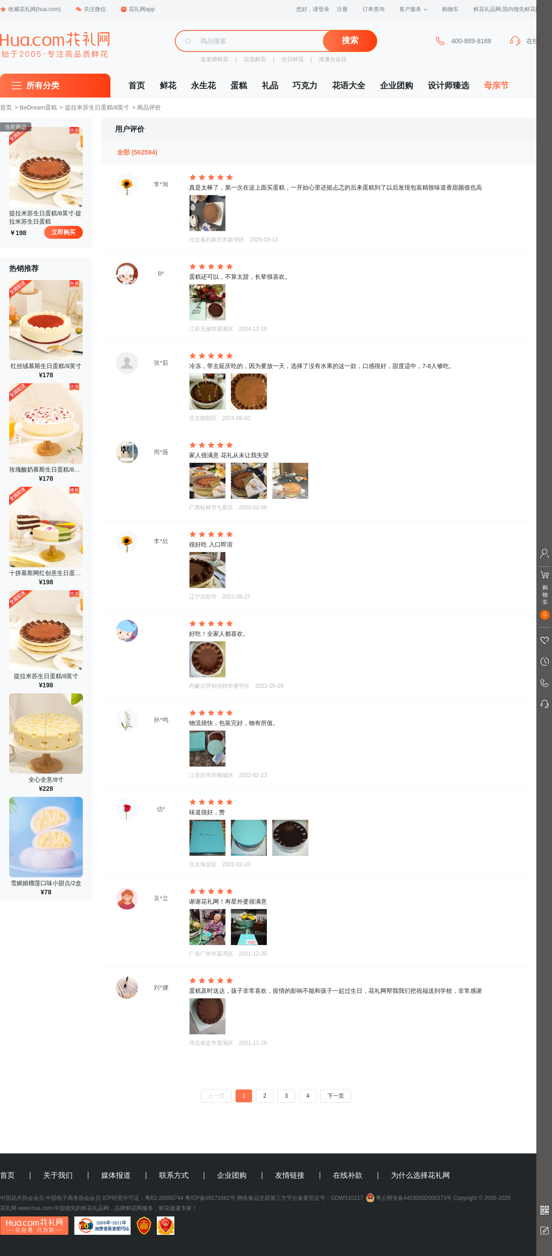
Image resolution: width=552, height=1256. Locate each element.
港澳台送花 (332, 59)
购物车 (450, 9)
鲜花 (168, 85)
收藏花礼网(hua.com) (30, 9)
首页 (136, 85)
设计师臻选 (448, 85)
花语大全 (348, 85)
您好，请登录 (312, 9)
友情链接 (290, 1175)
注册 (342, 9)
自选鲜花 (255, 59)
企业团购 (396, 85)
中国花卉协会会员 (22, 1198)
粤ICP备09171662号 (210, 1198)
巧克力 (305, 85)
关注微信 (90, 9)
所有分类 (42, 85)
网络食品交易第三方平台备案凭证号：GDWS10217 (300, 1198)
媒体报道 (116, 1175)
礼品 (270, 85)
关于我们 (58, 1175)
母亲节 (496, 85)
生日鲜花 (293, 59)
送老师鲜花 (214, 59)
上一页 (216, 1096)
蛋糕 (238, 85)
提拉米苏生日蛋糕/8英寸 (97, 107)
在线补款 (347, 1175)
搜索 (350, 40)
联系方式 (174, 1175)
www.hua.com (35, 1208)
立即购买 (63, 232)
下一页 (336, 1096)
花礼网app (138, 9)
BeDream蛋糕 (38, 107)
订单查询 (373, 9)
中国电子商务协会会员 (73, 1198)
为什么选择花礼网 (420, 1175)
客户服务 (413, 9)
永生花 (203, 85)
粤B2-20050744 (164, 1198)
